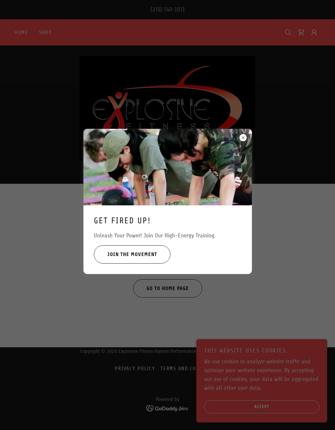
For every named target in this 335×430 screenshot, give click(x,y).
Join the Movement (125, 254)
